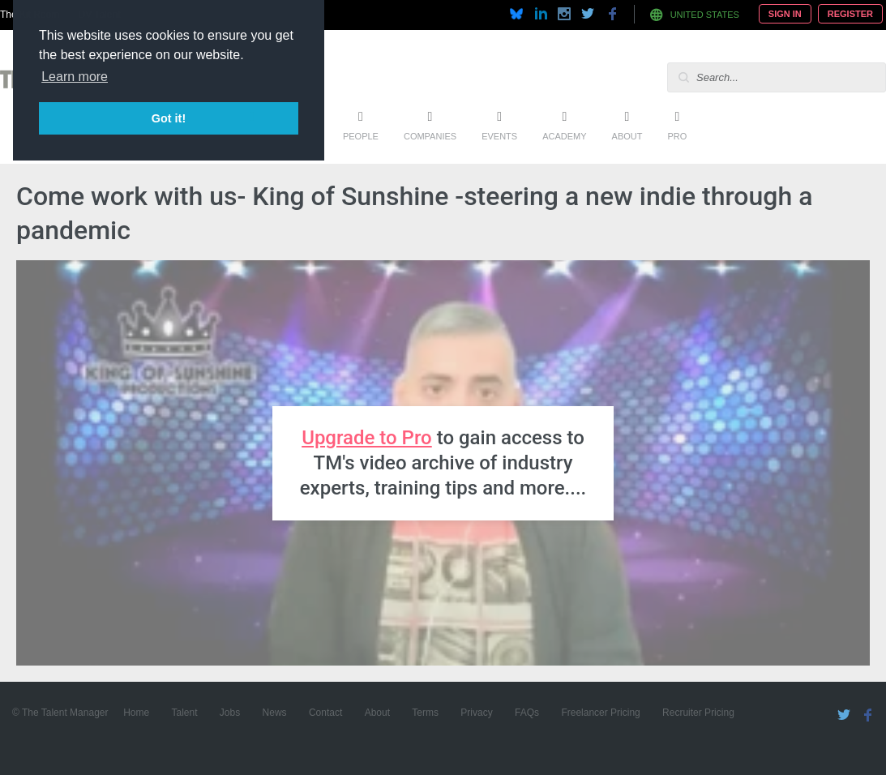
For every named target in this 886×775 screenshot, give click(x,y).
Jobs (230, 712)
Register (850, 14)
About (627, 136)
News (275, 712)
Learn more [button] (74, 76)
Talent (184, 712)
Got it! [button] (169, 118)
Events (499, 136)
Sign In (785, 14)
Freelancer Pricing (600, 712)
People (361, 136)
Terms (425, 712)
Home (136, 712)
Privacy (476, 712)
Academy (564, 136)
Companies (430, 136)
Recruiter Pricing (698, 712)
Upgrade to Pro (367, 437)
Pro (677, 136)
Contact (325, 712)
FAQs (527, 712)
